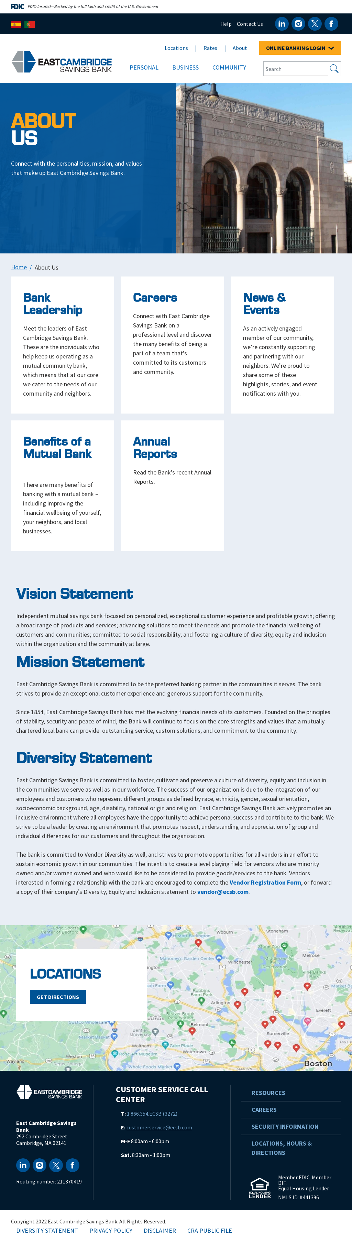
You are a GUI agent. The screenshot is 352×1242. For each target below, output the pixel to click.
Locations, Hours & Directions (282, 1148)
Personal (144, 67)
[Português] (29, 24)
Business (185, 67)
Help (226, 23)
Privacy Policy (110, 1230)
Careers (264, 1110)
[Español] (16, 24)
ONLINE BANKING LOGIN (300, 47)
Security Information (285, 1126)
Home (19, 267)
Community (229, 67)
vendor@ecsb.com (223, 892)
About (240, 47)
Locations (176, 47)
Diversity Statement (47, 1230)
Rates (210, 47)
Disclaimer (160, 1230)
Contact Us (250, 23)
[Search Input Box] (296, 69)
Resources (268, 1093)
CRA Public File (209, 1230)
